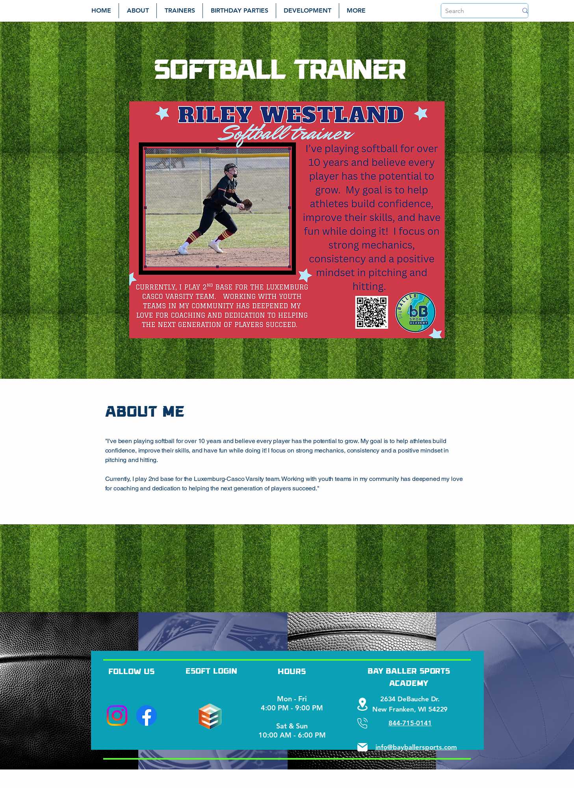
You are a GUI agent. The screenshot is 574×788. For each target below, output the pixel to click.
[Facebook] (146, 715)
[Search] (475, 11)
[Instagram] (117, 715)
